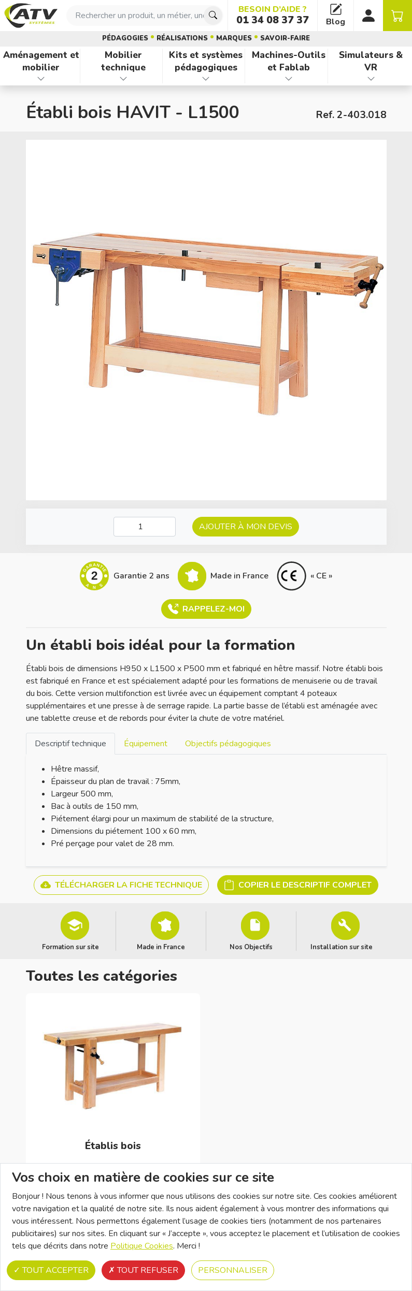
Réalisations (182, 38)
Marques (234, 38)
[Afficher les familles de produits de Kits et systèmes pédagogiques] (206, 78)
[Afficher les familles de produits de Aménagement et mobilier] (41, 78)
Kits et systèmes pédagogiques (206, 61)
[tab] (70, 743)
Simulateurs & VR (371, 61)
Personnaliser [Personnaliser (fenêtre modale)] (232, 1270)
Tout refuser (143, 1270)
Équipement (145, 743)
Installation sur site (341, 946)
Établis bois (113, 1146)
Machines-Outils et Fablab (288, 61)
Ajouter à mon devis (245, 526)
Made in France (161, 946)
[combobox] (144, 15)
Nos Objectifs (251, 946)
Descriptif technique (70, 743)
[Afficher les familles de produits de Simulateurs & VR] (371, 78)
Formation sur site (70, 946)
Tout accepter (51, 1270)
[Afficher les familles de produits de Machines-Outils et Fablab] (288, 78)
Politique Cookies (141, 1246)
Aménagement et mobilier (41, 61)
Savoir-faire (285, 38)
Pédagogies (125, 38)
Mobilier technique (123, 61)
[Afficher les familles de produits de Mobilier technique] (123, 78)
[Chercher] (213, 15)
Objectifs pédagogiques (228, 743)
